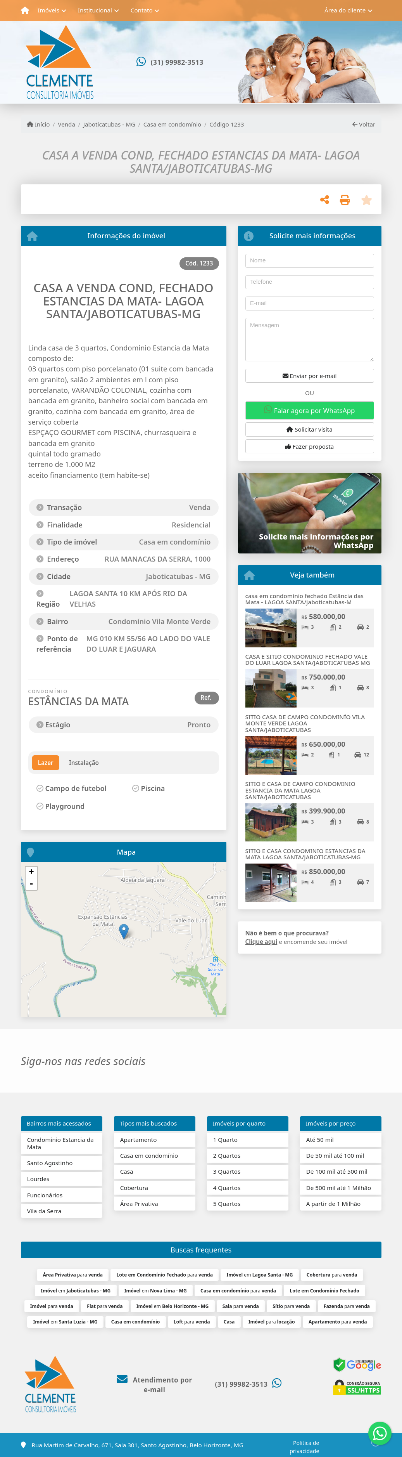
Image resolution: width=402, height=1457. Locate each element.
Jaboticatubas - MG (109, 124)
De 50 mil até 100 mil (335, 1155)
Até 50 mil (320, 1139)
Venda (66, 124)
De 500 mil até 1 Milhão (338, 1188)
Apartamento (138, 1139)
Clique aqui (261, 941)
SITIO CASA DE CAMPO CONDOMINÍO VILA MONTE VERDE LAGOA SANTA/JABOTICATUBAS (305, 723)
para (73, 1274)
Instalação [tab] (84, 763)
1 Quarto (225, 1139)
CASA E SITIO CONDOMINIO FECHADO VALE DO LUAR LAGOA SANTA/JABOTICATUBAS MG (307, 659)
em (259, 1274)
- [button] (31, 884)
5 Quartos (227, 1203)
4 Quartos (227, 1188)
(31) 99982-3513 (177, 62)
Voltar (363, 124)
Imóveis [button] (48, 10)
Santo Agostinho (50, 1163)
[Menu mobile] (25, 10)
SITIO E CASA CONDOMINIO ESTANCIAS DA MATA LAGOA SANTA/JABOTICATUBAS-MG (305, 854)
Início (38, 124)
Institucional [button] (95, 10)
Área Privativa (139, 1203)
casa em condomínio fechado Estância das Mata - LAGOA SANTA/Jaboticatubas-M (304, 599)
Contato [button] (142, 10)
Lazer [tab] (45, 763)
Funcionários (45, 1195)
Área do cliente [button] (345, 10)
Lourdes (38, 1179)
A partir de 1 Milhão (333, 1203)
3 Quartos (227, 1171)
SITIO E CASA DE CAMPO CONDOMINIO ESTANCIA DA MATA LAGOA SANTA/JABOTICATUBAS (300, 790)
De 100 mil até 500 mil (336, 1171)
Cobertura (134, 1188)
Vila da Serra (44, 1211)
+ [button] (31, 872)
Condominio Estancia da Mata (60, 1143)
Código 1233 (226, 124)
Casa (126, 1171)
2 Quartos (227, 1155)
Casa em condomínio (172, 124)
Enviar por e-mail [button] (310, 376)
